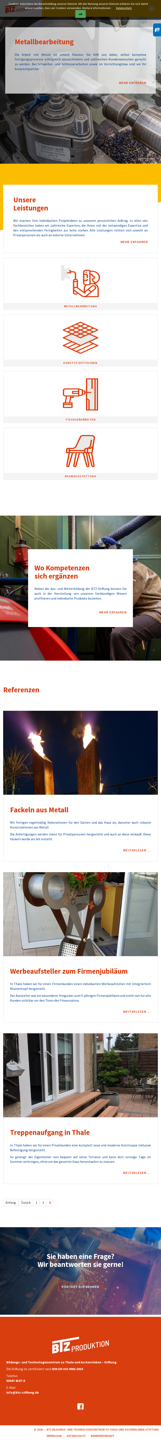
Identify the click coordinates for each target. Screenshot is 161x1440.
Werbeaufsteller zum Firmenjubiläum (69, 971)
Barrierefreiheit (102, 1436)
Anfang (10, 1202)
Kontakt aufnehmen (80, 1287)
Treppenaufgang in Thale (50, 1132)
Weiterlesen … (137, 850)
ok (80, 14)
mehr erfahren (133, 83)
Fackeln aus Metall (39, 809)
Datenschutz (124, 8)
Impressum (54, 1436)
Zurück (26, 1202)
